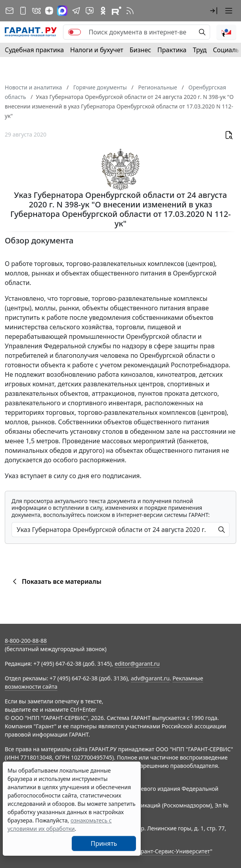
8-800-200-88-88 (26, 640)
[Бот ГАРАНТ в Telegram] (89, 10)
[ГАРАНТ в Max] (62, 11)
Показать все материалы (55, 581)
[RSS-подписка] (130, 10)
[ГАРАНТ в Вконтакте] (36, 10)
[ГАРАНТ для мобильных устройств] (23, 10)
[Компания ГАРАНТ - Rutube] (116, 10)
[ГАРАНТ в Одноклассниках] (103, 10)
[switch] (74, 32)
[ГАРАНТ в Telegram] (76, 10)
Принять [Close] (104, 843)
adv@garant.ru (150, 678)
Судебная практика (34, 50)
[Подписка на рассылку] (9, 10)
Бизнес (140, 50)
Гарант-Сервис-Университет (172, 851)
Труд (200, 50)
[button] (213, 10)
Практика (171, 50)
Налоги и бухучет (96, 50)
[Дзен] (49, 11)
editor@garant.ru (137, 663)
